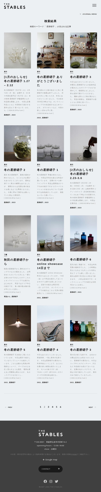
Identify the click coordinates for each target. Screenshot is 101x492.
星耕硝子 (7, 115)
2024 (14, 115)
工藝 (5, 254)
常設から (7, 296)
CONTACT (51, 469)
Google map (50, 459)
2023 (39, 118)
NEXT (92, 407)
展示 (5, 71)
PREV (8, 407)
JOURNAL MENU (89, 14)
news (74, 454)
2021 (39, 298)
